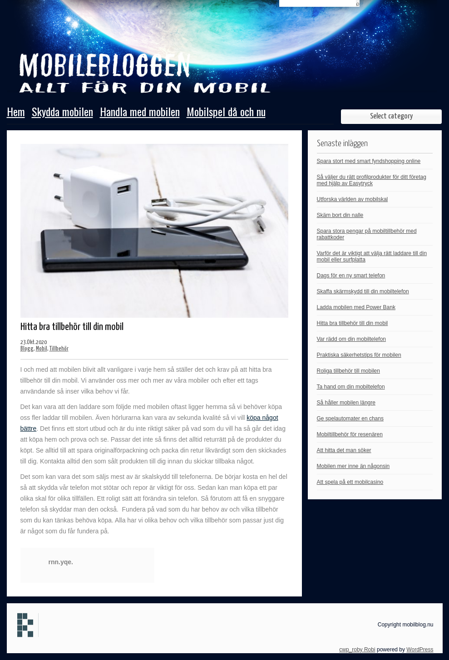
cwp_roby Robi (357, 649)
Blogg (27, 349)
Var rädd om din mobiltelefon (351, 339)
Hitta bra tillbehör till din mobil (352, 323)
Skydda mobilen (62, 112)
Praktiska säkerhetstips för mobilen (359, 355)
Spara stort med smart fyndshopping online (369, 161)
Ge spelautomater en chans (350, 418)
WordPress (419, 649)
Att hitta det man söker (344, 450)
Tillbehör (59, 349)
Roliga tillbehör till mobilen (348, 371)
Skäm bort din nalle (340, 215)
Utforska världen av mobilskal (352, 199)
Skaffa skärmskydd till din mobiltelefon (363, 291)
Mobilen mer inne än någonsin (353, 466)
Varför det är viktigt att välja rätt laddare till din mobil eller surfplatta (372, 256)
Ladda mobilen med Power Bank (356, 307)
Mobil (41, 349)
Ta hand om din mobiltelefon (351, 387)
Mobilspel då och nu (226, 112)
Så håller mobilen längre (346, 402)
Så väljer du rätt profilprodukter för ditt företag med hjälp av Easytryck (371, 180)
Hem (16, 112)
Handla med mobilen (140, 112)
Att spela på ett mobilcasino (350, 482)
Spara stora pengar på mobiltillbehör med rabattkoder (367, 234)
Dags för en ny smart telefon (351, 275)
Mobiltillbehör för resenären (350, 434)
